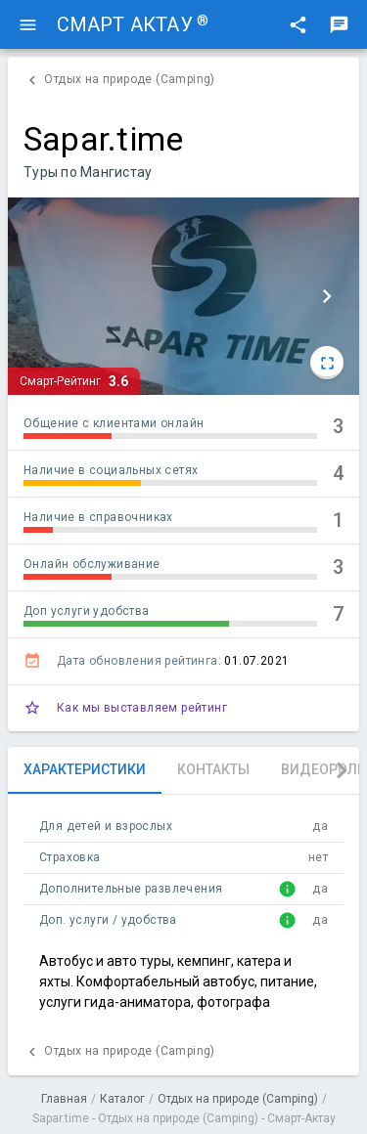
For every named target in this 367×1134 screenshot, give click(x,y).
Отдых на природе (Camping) (238, 1099)
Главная (64, 1099)
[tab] (84, 770)
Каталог (122, 1099)
